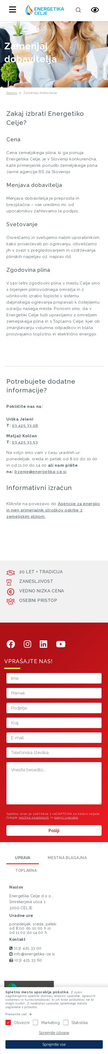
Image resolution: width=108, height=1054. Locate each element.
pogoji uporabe (66, 817)
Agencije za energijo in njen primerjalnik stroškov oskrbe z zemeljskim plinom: (53, 510)
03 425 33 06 (25, 425)
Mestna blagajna (67, 858)
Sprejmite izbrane (54, 1033)
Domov (11, 93)
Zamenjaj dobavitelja (40, 93)
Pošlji (54, 830)
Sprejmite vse (54, 1044)
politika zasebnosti (34, 817)
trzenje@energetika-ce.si (40, 471)
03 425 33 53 (25, 442)
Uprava (22, 858)
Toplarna (26, 870)
